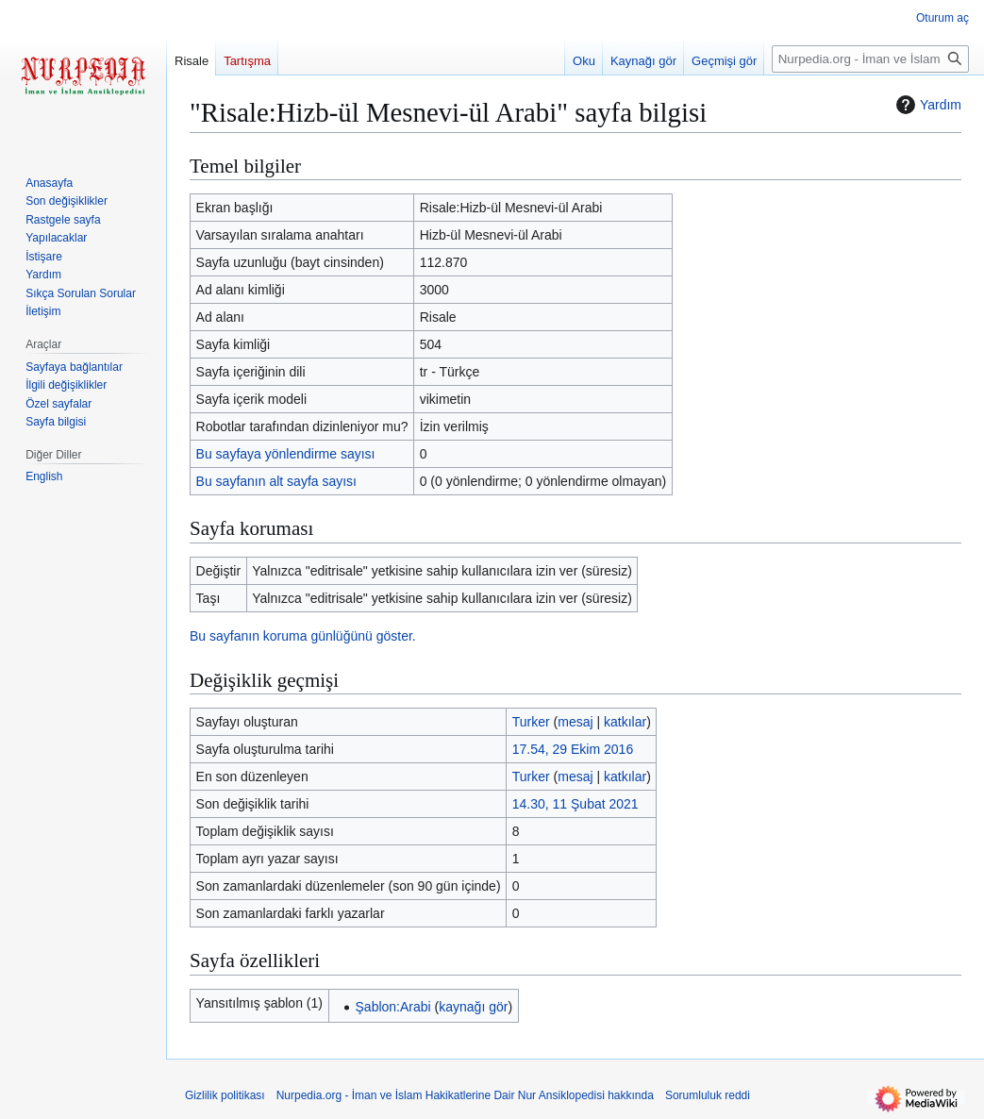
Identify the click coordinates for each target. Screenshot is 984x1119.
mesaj (575, 721)
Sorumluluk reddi (707, 1095)
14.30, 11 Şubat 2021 (575, 803)
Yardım (926, 104)
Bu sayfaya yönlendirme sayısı (285, 453)
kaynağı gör (473, 1006)
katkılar (625, 721)
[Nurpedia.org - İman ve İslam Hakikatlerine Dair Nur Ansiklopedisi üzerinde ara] (870, 59)
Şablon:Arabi (393, 1006)
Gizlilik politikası (225, 1095)
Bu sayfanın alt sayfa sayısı (276, 481)
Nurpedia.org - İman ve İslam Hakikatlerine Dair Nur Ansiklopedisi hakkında (465, 1095)
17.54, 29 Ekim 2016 (572, 749)
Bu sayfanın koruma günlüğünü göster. (303, 635)
